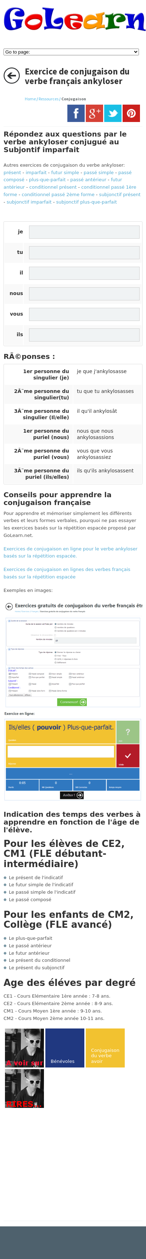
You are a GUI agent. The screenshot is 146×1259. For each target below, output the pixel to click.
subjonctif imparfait (29, 202)
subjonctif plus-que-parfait (86, 202)
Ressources (48, 98)
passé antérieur (88, 179)
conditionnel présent (53, 187)
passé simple (99, 172)
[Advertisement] (63, 1165)
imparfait (36, 172)
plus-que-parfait (47, 179)
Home (30, 98)
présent (12, 172)
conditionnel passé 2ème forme (58, 194)
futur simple (65, 172)
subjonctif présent (120, 194)
